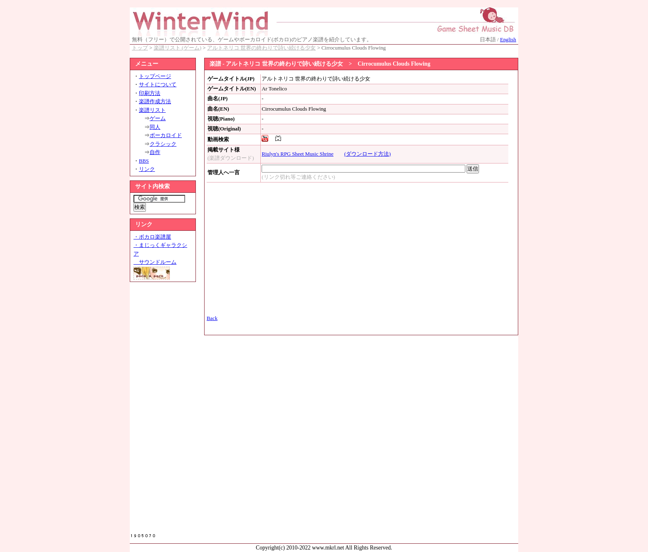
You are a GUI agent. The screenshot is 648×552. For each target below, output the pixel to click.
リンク (147, 169)
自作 (155, 152)
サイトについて (157, 85)
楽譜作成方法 (155, 101)
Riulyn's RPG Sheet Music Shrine (298, 154)
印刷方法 (149, 93)
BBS (144, 161)
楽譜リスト (152, 110)
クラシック (163, 144)
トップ (140, 48)
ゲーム (158, 118)
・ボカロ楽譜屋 (152, 237)
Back (212, 318)
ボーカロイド (166, 135)
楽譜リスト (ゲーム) (178, 48)
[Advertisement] (163, 410)
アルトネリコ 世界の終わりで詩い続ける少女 (261, 48)
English (508, 40)
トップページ (155, 76)
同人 (155, 127)
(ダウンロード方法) (367, 154)
